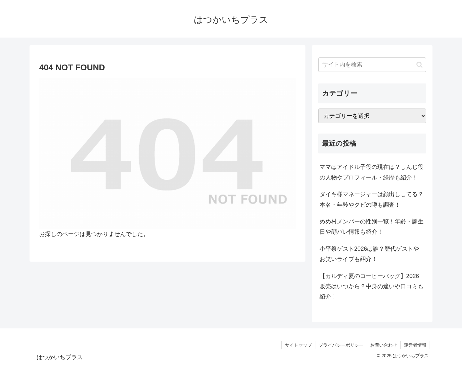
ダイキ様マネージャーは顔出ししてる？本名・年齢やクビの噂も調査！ (372, 199)
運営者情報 (415, 345)
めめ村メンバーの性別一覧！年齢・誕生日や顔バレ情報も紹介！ (372, 226)
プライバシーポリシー (341, 345)
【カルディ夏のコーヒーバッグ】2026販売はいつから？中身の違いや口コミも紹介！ (372, 286)
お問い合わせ (383, 345)
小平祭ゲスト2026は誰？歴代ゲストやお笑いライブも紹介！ (369, 254)
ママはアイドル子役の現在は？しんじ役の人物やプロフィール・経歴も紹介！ (372, 172)
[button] (419, 64)
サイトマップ (298, 345)
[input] (372, 64)
